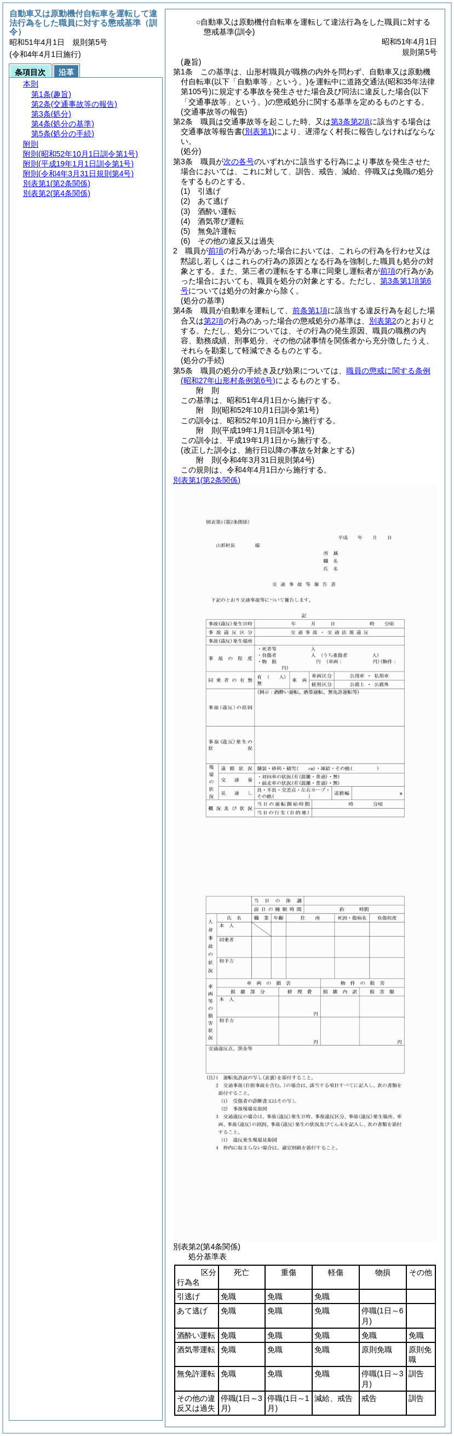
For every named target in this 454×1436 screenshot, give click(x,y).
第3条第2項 (350, 121)
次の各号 (238, 161)
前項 (215, 250)
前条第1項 (309, 310)
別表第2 (382, 320)
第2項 (213, 320)
